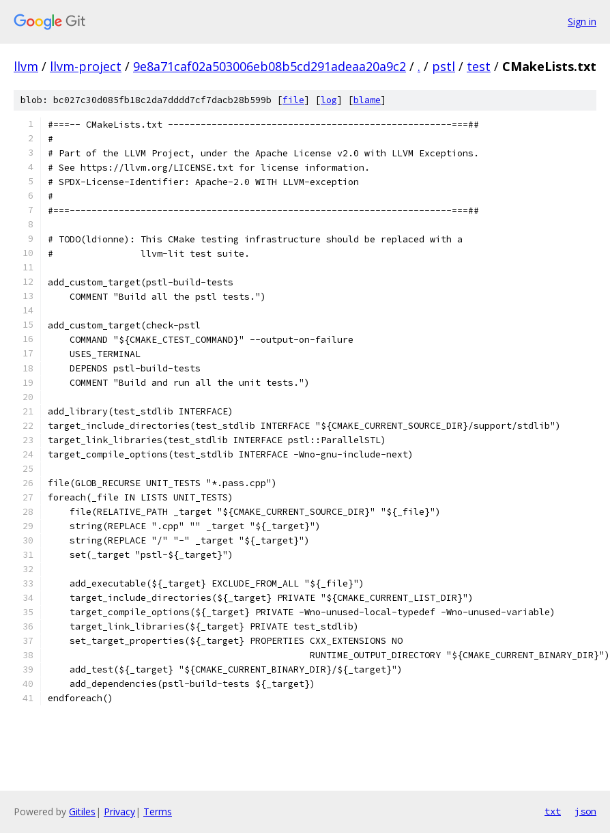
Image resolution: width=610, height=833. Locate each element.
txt (552, 811)
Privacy (119, 811)
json (585, 811)
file (293, 100)
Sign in (582, 21)
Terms (157, 811)
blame (367, 100)
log (329, 100)
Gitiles (82, 811)
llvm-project (85, 66)
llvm (26, 66)
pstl (443, 66)
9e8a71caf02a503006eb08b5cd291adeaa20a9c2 (269, 66)
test (479, 66)
